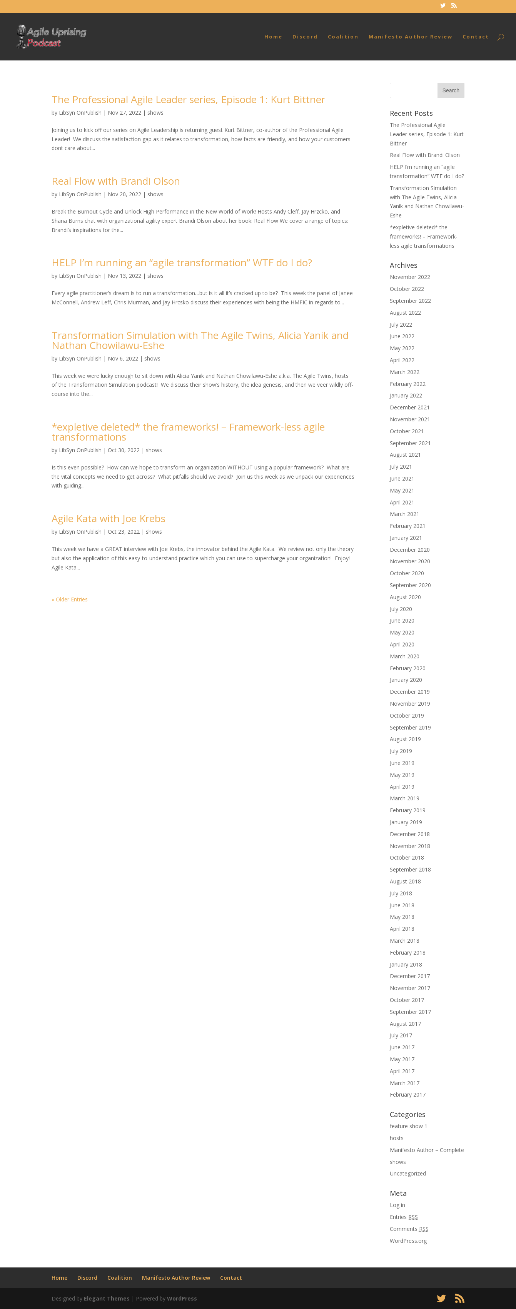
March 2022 (404, 372)
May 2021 (402, 490)
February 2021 (408, 525)
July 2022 (401, 324)
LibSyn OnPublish (80, 112)
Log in (397, 1205)
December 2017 (410, 976)
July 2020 (401, 609)
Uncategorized (408, 1173)
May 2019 (402, 774)
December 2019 (410, 691)
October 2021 (407, 431)
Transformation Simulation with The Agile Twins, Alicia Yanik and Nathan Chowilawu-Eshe (200, 340)
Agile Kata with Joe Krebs (108, 518)
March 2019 (404, 798)
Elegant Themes (107, 1298)
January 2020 (406, 679)
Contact (476, 37)
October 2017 (407, 999)
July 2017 (401, 1035)
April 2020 (402, 644)
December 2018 (410, 834)
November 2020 (410, 561)
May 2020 (402, 632)
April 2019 (402, 786)
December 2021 (410, 407)
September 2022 (410, 300)
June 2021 (402, 478)
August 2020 (405, 597)
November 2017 (410, 988)
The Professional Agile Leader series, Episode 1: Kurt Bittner (188, 99)
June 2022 (402, 336)
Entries (404, 1217)
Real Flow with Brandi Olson (116, 181)
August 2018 (405, 881)
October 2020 (407, 573)
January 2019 (406, 822)
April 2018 (402, 928)
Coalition (343, 37)
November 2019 (410, 703)
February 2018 (408, 952)
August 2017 (405, 1023)
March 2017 (404, 1083)
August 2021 (405, 454)
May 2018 (402, 916)
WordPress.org (408, 1240)
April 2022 (402, 360)
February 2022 (408, 383)
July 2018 (401, 893)
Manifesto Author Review (411, 37)
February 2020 (408, 668)
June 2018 (402, 905)
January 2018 (406, 964)
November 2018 (410, 846)
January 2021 (406, 537)
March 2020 (404, 656)
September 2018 (410, 869)
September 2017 (410, 1011)
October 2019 (407, 715)
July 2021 (401, 466)
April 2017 (402, 1071)
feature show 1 (408, 1126)
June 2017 (402, 1047)
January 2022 (406, 395)
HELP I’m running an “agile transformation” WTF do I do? (182, 262)
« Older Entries (70, 599)
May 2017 (402, 1059)
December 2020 (410, 549)
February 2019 (408, 810)
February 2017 (408, 1094)
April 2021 (402, 502)
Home (273, 37)
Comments (409, 1228)
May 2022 (402, 348)
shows (155, 112)
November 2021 (410, 419)
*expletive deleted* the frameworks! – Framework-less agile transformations (188, 432)
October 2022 (407, 288)
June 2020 (402, 620)
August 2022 (405, 312)
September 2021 (410, 443)
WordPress (182, 1298)
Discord (305, 37)
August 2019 (405, 739)
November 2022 (410, 276)
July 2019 (401, 751)
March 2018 (404, 940)
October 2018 (407, 857)
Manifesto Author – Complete (427, 1150)
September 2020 (410, 585)
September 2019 (410, 727)
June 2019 (402, 762)
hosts (397, 1138)
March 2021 (404, 514)
